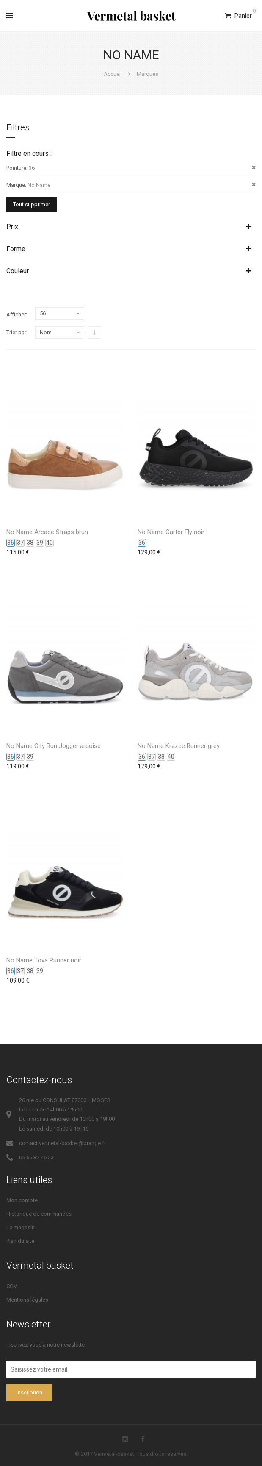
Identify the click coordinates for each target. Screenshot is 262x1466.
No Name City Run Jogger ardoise (53, 746)
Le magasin (20, 1227)
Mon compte (22, 1200)
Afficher (16, 314)
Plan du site (20, 1241)
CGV (11, 1286)
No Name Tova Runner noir (43, 960)
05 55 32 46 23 (36, 1157)
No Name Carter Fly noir (171, 532)
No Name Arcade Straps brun (47, 532)
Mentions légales (27, 1300)
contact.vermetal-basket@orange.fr (62, 1143)
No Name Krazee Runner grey (179, 746)
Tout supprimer (31, 204)
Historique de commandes (39, 1214)
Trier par (16, 332)
